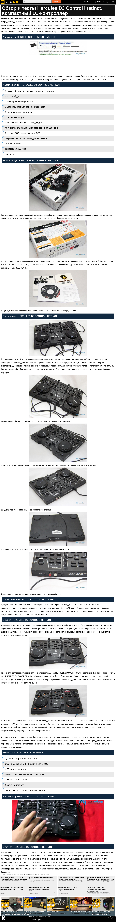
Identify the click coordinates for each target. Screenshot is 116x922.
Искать (56, 1)
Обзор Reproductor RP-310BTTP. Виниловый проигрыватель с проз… (13, 878)
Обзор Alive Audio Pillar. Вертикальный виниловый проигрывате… (96, 889)
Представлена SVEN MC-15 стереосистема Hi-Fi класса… (39, 888)
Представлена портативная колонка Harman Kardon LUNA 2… (71, 878)
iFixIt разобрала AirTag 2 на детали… (42, 877)
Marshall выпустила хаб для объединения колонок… (68, 888)
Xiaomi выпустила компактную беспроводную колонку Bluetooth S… (100, 878)
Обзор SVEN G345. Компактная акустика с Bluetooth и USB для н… (13, 888)
